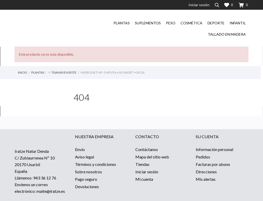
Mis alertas (205, 179)
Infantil (238, 23)
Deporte (216, 23)
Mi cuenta (144, 179)
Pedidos (203, 156)
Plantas (122, 23)
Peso (170, 23)
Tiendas (142, 164)
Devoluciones (87, 186)
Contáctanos (146, 149)
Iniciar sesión (146, 171)
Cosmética (191, 23)
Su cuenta (207, 136)
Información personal (214, 149)
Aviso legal (84, 156)
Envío (80, 149)
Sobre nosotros (88, 171)
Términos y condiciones (95, 164)
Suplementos (148, 23)
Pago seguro (86, 179)
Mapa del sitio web (152, 156)
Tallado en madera (227, 34)
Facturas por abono (213, 164)
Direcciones (206, 171)
